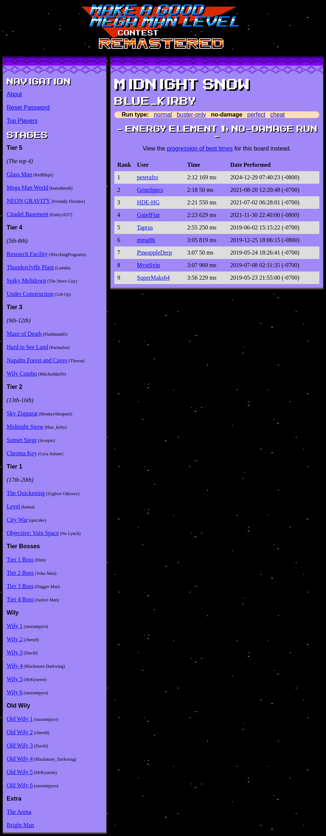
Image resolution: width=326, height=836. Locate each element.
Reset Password (28, 107)
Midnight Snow (25, 427)
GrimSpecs (150, 190)
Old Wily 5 (20, 772)
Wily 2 (14, 639)
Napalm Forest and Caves (37, 360)
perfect (256, 114)
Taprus (145, 227)
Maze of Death (24, 334)
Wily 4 (14, 666)
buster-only (191, 114)
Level (13, 506)
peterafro (147, 177)
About (14, 94)
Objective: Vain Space (33, 533)
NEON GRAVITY (28, 201)
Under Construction (30, 294)
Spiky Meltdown (26, 280)
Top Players (22, 121)
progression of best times (200, 148)
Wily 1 (14, 626)
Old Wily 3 (20, 745)
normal (163, 114)
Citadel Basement (27, 214)
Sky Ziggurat (22, 413)
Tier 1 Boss (20, 559)
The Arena (19, 812)
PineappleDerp (154, 252)
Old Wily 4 (20, 759)
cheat (277, 114)
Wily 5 (14, 679)
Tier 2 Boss (20, 573)
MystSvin (148, 265)
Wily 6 (14, 692)
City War (17, 520)
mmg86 (146, 240)
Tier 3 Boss (20, 586)
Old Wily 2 (20, 732)
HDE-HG (148, 202)
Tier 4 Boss (20, 599)
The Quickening (26, 493)
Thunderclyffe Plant (30, 267)
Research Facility (27, 254)
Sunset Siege (22, 440)
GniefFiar (148, 215)
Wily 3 (14, 652)
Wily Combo (22, 373)
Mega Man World (27, 187)
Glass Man (19, 174)
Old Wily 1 (20, 719)
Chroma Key (22, 453)
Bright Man (20, 825)
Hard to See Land (27, 347)
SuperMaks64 (153, 277)
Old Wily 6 (20, 785)
